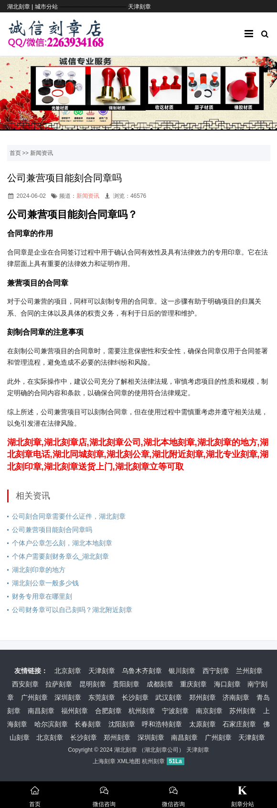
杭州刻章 (141, 711)
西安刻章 (25, 684)
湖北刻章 (125, 750)
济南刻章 (236, 697)
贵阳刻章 (126, 684)
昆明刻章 (92, 684)
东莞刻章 (101, 697)
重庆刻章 (193, 684)
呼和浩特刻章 (162, 724)
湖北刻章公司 (161, 750)
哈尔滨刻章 (51, 724)
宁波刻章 (175, 711)
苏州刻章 (242, 711)
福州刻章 (74, 711)
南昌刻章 (41, 711)
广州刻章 (34, 697)
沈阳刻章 (121, 724)
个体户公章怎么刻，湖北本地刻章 (62, 543)
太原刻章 (202, 724)
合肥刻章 (108, 711)
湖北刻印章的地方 (38, 569)
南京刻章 (209, 711)
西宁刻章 (215, 671)
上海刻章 (104, 761)
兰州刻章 (249, 671)
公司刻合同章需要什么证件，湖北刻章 (69, 516)
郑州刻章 (202, 697)
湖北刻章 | (21, 6)
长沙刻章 (135, 697)
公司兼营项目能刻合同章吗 (52, 529)
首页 (15, 153)
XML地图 (128, 761)
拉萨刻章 (58, 684)
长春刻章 (88, 724)
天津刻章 (139, 6)
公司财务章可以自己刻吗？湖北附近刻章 (72, 610)
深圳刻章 (67, 697)
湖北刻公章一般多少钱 (45, 583)
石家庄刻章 (239, 724)
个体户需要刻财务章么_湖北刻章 (60, 556)
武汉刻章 (168, 697)
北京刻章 (67, 671)
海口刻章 (227, 684)
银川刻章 (182, 671)
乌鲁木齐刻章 (142, 671)
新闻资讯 (41, 153)
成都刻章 (160, 684)
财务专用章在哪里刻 (42, 596)
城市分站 (46, 6)
